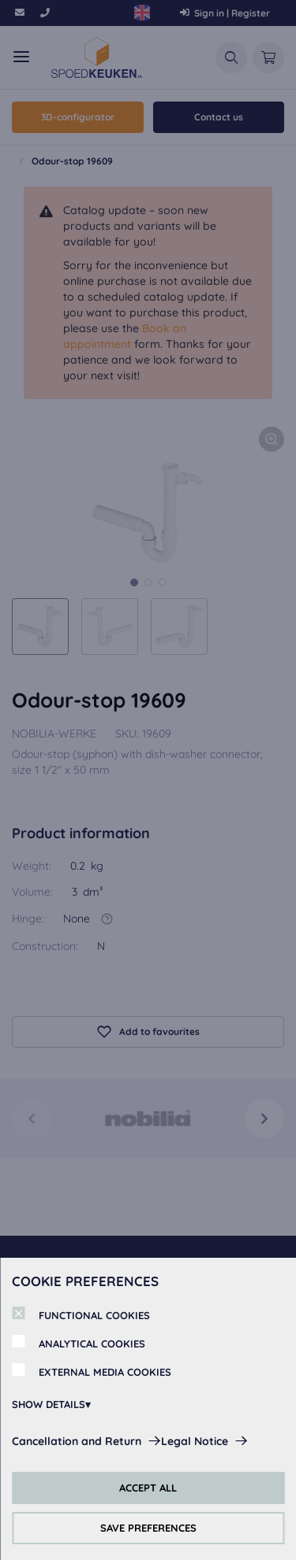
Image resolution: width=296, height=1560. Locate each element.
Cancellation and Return (76, 1441)
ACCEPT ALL (148, 1487)
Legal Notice (194, 1441)
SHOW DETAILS (48, 1404)
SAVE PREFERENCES (148, 1527)
